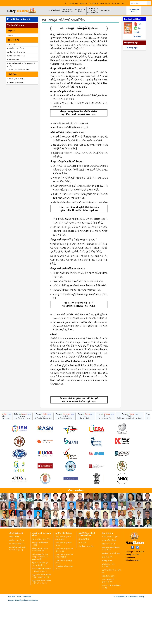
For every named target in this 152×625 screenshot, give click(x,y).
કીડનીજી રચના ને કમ (16, 563)
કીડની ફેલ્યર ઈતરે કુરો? (110, 560)
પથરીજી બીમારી (107, 583)
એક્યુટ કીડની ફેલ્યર (109, 563)
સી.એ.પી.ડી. (82, 566)
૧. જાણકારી (11, 44)
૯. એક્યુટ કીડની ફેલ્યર (15, 83)
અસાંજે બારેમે (74, 3)
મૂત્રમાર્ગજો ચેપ (107, 580)
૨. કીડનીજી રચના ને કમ (15, 48)
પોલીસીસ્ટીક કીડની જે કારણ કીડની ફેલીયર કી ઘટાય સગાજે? (40, 580)
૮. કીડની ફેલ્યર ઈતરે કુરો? (16, 79)
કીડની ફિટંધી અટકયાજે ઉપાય (67, 10)
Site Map (11, 620)
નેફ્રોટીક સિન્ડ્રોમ (108, 599)
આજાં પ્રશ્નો (83, 3)
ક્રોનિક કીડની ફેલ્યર (80, 10)
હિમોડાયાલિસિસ (83, 562)
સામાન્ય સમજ (14, 560)
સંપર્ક (123, 3)
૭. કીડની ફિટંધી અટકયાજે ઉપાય (18, 70)
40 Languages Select (134, 10)
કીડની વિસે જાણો (54, 10)
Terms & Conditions (24, 620)
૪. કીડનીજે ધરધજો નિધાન (16, 56)
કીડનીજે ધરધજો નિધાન (16, 567)
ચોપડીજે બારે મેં (93, 3)
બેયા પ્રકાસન (116, 3)
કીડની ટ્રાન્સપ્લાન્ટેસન (86, 569)
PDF (139, 24)
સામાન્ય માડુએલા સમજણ (41, 562)
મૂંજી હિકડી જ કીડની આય (111, 576)
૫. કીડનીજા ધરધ (13, 60)
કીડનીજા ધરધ (105, 10)
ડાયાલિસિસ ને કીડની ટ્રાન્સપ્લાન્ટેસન (93, 10)
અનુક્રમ (10, 35)
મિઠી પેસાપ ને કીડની (108, 567)
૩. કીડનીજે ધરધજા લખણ (16, 52)
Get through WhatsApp (137, 32)
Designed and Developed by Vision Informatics (23, 623)
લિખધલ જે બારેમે (105, 3)
